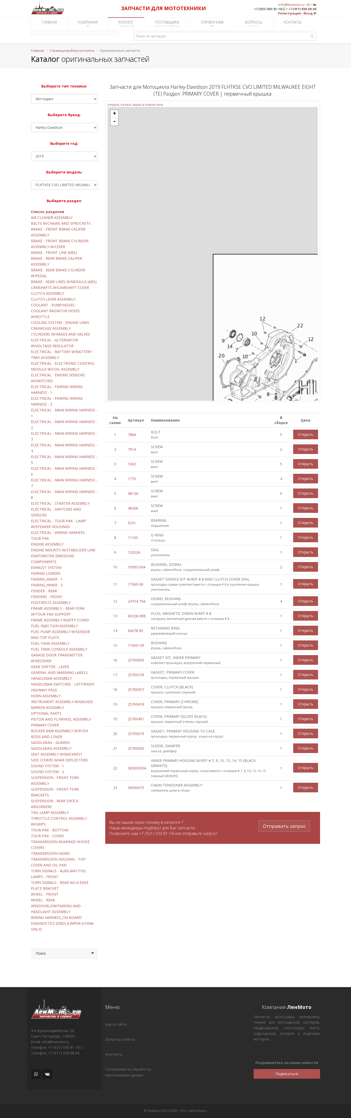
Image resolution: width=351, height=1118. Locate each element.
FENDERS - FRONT (46, 596)
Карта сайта (116, 1024)
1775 (132, 478)
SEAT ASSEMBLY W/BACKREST (56, 754)
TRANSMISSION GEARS (50, 853)
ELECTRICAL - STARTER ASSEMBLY (60, 503)
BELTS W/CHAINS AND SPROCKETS (61, 223)
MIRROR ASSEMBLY (47, 707)
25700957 (136, 689)
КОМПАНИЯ (87, 24)
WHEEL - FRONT (44, 894)
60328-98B (137, 616)
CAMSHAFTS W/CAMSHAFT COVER (60, 287)
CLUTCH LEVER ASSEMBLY (53, 299)
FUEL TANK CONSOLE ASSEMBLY (59, 649)
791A (132, 449)
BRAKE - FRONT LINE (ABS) (54, 252)
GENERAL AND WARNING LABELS (59, 672)
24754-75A (137, 601)
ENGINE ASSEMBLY (47, 544)
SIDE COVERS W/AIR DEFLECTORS (59, 760)
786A (132, 434)
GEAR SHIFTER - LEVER (50, 666)
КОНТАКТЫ (293, 24)
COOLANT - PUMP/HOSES (53, 305)
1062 (132, 464)
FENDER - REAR (44, 590)
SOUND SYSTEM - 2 (47, 771)
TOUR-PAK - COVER (47, 835)
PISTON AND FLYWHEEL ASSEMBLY (61, 719)
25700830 (136, 660)
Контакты (113, 1054)
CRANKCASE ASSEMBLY (51, 328)
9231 (132, 522)
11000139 (136, 645)
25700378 (136, 674)
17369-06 (135, 584)
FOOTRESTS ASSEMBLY (51, 602)
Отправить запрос (284, 825)
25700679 (136, 733)
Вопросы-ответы (120, 1039)
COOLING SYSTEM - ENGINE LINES (60, 322)
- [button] (114, 121)
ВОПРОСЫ (253, 24)
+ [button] (114, 114)
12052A (134, 552)
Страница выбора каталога (71, 50)
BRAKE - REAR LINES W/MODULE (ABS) (64, 281)
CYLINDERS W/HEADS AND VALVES (60, 334)
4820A (133, 508)
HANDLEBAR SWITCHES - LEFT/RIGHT (63, 684)
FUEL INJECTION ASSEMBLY (54, 625)
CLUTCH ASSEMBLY (47, 293)
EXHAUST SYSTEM (46, 567)
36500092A (137, 768)
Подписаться (286, 1073)
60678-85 (135, 630)
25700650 (136, 748)
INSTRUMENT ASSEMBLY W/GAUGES (62, 701)
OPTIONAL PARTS (46, 713)
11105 (133, 537)
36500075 (136, 787)
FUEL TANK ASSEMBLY (50, 643)
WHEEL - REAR (43, 900)
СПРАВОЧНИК (212, 24)
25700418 (136, 704)
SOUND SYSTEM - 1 (47, 765)
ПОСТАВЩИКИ (167, 24)
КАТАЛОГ (126, 24)
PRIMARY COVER (45, 725)
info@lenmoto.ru (291, 4)
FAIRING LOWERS (45, 573)
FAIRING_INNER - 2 (47, 585)
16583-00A (137, 567)
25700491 (136, 719)
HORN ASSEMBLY (46, 695)
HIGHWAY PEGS (44, 690)
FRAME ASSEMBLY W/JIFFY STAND (60, 620)
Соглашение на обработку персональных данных (128, 1072)
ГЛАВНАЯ (49, 24)
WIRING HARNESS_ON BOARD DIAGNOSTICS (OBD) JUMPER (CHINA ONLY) (62, 923)
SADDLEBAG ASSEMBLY (51, 748)
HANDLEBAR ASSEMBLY (51, 678)
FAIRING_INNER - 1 (47, 579)
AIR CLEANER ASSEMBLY (52, 217)
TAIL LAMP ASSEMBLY (50, 812)
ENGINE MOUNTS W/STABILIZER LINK (63, 550)
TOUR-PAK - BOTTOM (49, 830)
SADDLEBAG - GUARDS (50, 742)
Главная (37, 50)
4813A (133, 493)
